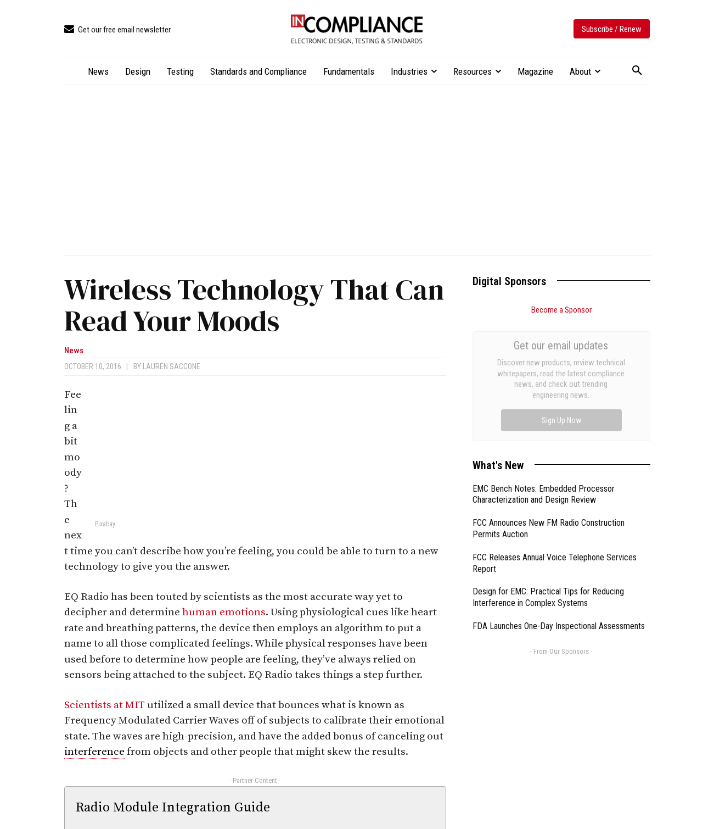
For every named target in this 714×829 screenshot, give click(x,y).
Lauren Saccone (171, 366)
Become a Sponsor (561, 310)
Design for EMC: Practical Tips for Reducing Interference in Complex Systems (548, 474)
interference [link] (94, 751)
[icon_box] (117, 30)
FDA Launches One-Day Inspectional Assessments (559, 502)
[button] (637, 71)
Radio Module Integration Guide (173, 807)
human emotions (224, 612)
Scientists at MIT (104, 705)
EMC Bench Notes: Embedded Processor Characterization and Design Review (544, 371)
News (73, 351)
